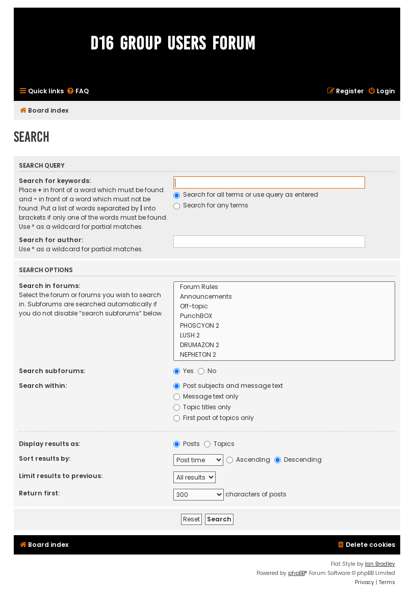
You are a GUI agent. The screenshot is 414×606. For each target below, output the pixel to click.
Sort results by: (44, 458)
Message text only (206, 396)
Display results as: (49, 443)
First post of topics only (213, 417)
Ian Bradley (380, 564)
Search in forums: (49, 285)
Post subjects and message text (228, 385)
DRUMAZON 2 (284, 345)
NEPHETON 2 (284, 355)
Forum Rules (284, 287)
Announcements (284, 297)
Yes (183, 370)
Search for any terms (210, 205)
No (207, 370)
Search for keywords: (55, 180)
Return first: (39, 493)
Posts (186, 443)
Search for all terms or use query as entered (245, 194)
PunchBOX (284, 316)
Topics (219, 443)
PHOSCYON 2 (284, 326)
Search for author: (51, 239)
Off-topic (284, 306)
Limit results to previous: (60, 475)
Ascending (248, 459)
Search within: (43, 385)
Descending (298, 459)
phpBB (296, 573)
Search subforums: (52, 370)
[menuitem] (77, 91)
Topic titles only (202, 407)
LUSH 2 (284, 335)
